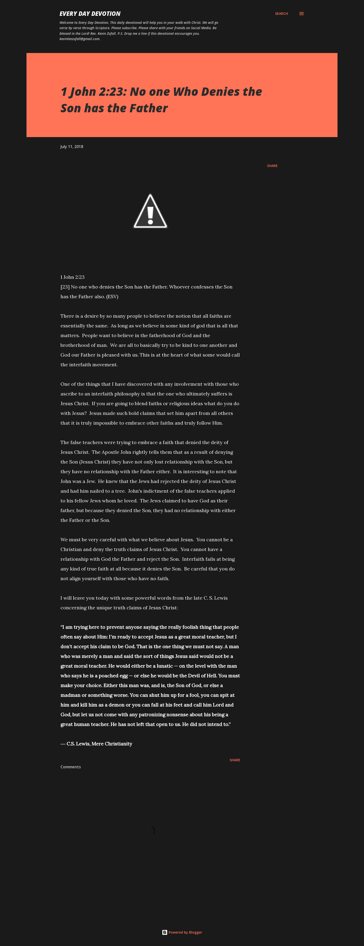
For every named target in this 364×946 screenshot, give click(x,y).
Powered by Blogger (182, 932)
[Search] (281, 14)
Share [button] (272, 165)
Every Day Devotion (90, 13)
